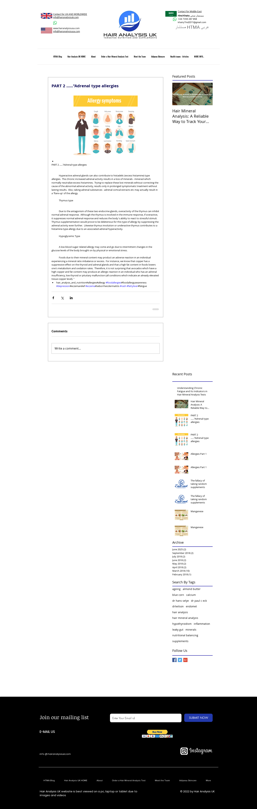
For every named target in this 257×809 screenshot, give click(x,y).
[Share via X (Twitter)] (62, 298)
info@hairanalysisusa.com (66, 31)
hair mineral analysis (185, 618)
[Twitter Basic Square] (180, 660)
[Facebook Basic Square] (174, 660)
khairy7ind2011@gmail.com (192, 22)
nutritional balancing (185, 635)
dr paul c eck (199, 600)
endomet (191, 606)
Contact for (59, 14)
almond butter (192, 589)
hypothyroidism (182, 623)
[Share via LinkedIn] (71, 298)
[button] (157, 733)
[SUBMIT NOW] (198, 718)
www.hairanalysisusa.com (66, 28)
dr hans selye (180, 600)
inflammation (202, 623)
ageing (176, 589)
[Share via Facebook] (53, 298)
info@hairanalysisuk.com (66, 17)
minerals (191, 629)
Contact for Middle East (190, 11)
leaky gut (177, 629)
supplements (180, 641)
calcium (191, 595)
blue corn (178, 595)
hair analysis (180, 612)
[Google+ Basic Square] (185, 660)
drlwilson (178, 606)
